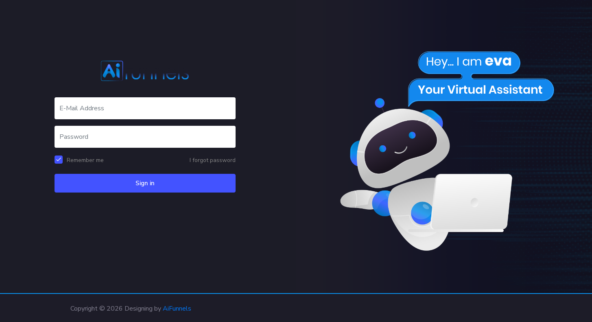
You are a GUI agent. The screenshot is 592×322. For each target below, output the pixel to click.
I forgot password (213, 160)
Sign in (145, 183)
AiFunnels (177, 308)
